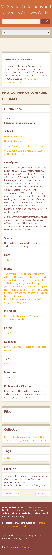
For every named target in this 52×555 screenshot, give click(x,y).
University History (12, 141)
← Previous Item (11, 493)
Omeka (25, 547)
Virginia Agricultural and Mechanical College (24, 146)
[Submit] (47, 21)
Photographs (10, 364)
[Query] (26, 21)
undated (8, 260)
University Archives (13, 136)
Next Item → (43, 493)
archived (8, 458)
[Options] (42, 21)
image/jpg (9, 333)
